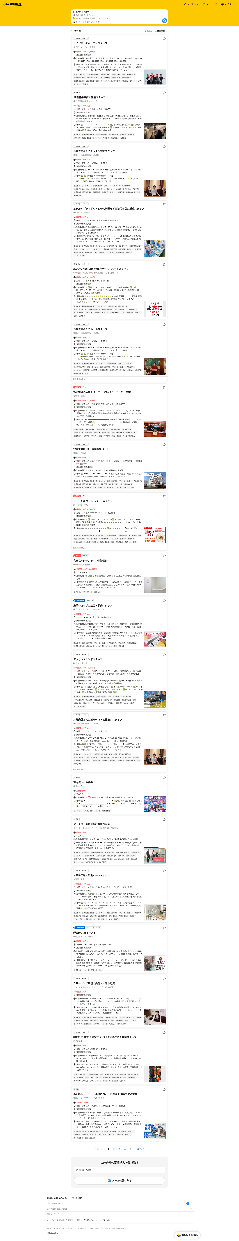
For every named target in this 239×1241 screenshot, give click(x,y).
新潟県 (61, 1220)
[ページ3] (119, 1149)
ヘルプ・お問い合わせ (55, 1228)
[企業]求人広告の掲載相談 (114, 1228)
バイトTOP (51, 1220)
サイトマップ (71, 1228)
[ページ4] (125, 1149)
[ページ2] (114, 1149)
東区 (78, 1220)
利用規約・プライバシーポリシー (90, 1228)
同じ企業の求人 (79, 379)
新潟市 (70, 1220)
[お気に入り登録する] (164, 38)
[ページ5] (130, 1149)
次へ (139, 1149)
